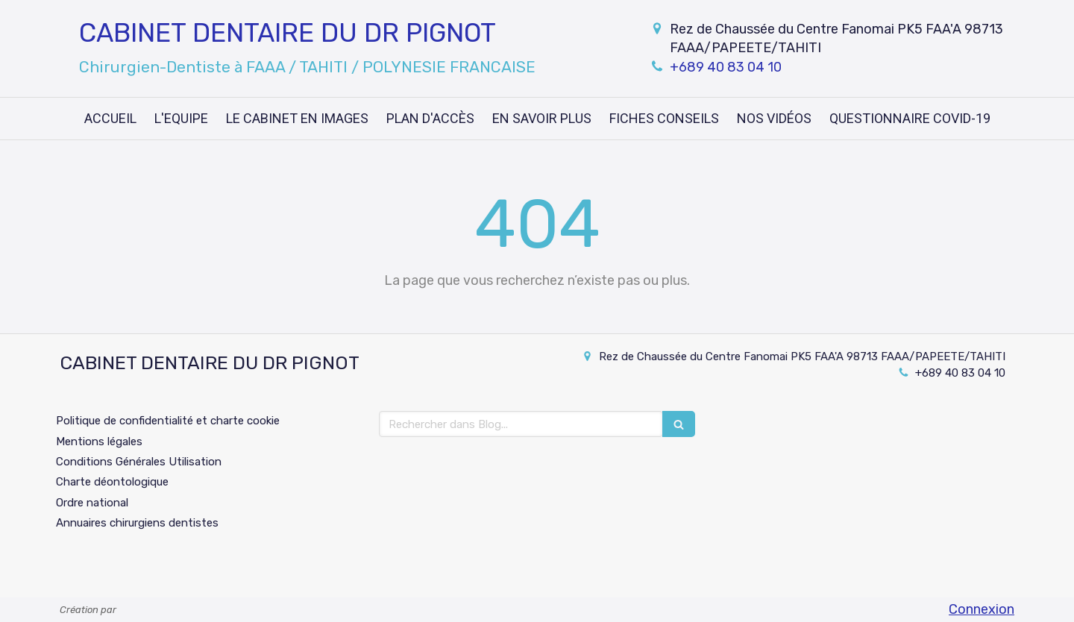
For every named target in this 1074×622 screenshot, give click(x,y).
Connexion (981, 609)
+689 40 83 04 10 (726, 67)
